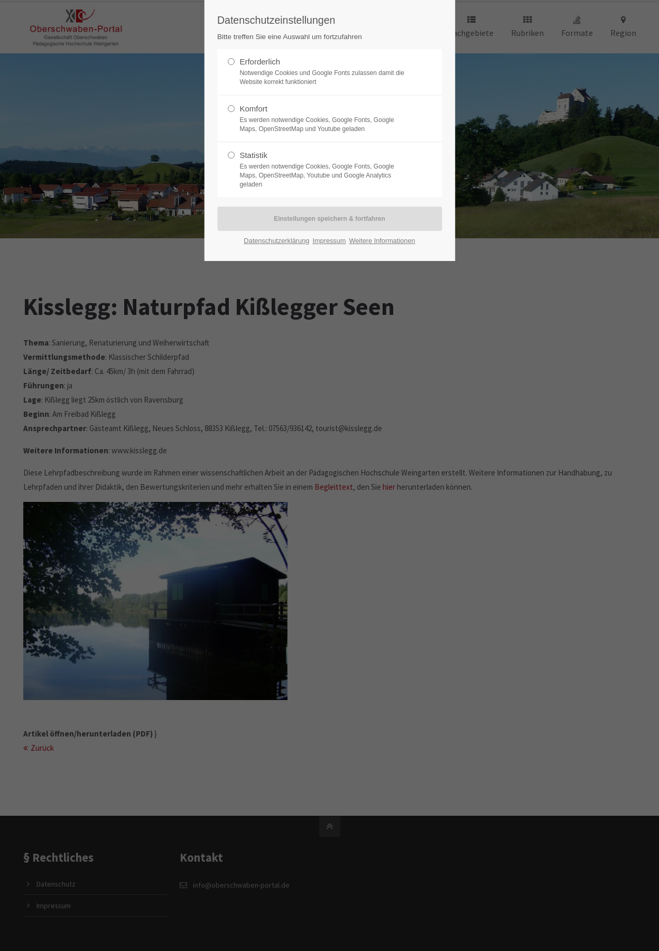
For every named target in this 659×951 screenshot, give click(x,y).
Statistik (325, 170)
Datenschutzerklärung (276, 241)
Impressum (329, 241)
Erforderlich (325, 72)
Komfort (325, 119)
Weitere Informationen (382, 241)
